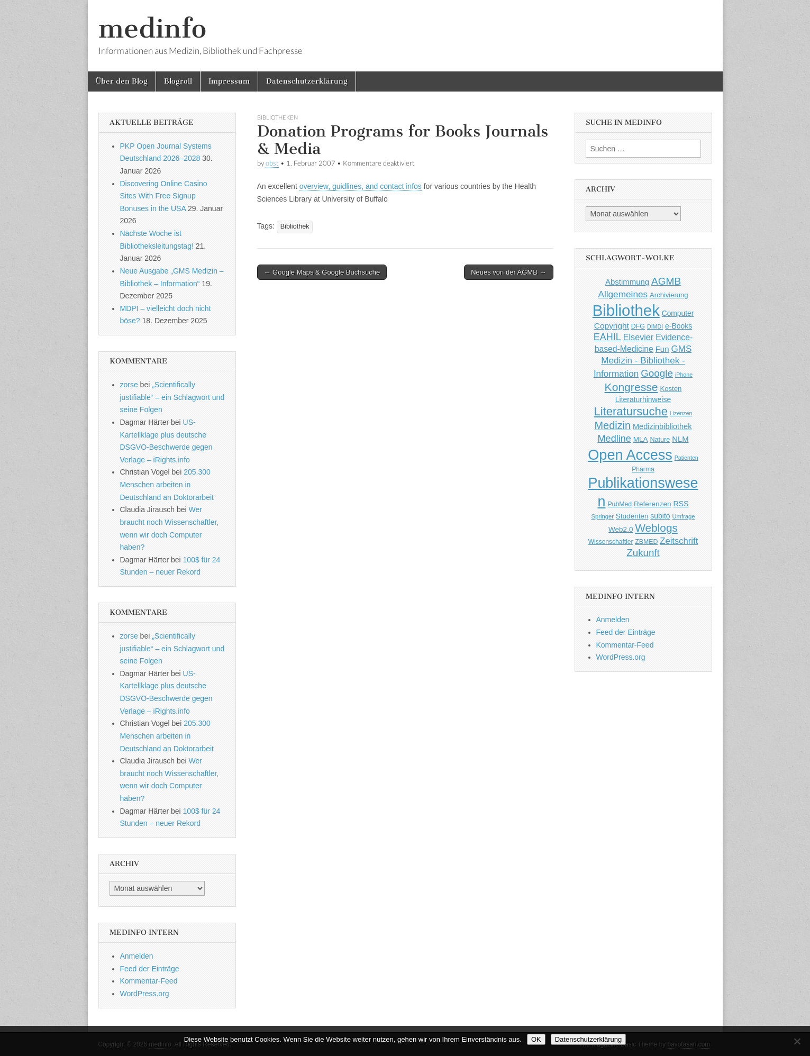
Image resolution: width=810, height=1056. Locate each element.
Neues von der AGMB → (508, 272)
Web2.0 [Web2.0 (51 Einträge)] (620, 529)
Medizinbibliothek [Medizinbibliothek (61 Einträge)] (662, 426)
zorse (129, 384)
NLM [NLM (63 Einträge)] (680, 439)
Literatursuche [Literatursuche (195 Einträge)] (631, 411)
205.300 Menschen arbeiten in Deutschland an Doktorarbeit (167, 484)
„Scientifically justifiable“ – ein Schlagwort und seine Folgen (172, 397)
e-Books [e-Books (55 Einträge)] (678, 326)
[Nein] (796, 1041)
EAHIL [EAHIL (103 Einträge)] (607, 337)
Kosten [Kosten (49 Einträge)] (670, 389)
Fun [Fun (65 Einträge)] (662, 348)
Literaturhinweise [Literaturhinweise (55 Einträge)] (643, 399)
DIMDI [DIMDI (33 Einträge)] (655, 326)
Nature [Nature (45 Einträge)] (660, 439)
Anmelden (136, 956)
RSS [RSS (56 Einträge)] (681, 503)
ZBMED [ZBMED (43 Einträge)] (646, 541)
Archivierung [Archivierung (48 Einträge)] (669, 295)
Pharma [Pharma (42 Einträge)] (643, 469)
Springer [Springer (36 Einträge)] (602, 516)
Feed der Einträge (149, 968)
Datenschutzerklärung (307, 81)
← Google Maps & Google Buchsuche (322, 272)
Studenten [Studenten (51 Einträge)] (632, 516)
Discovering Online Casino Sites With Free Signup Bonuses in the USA (163, 196)
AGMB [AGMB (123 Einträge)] (666, 281)
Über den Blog (122, 81)
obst (272, 163)
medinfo (152, 28)
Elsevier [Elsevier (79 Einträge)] (638, 337)
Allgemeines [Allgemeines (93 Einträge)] (623, 294)
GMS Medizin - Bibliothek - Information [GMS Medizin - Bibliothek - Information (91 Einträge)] (642, 361)
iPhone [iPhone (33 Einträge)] (684, 374)
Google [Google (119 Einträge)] (657, 373)
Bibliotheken (277, 117)
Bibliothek (295, 226)
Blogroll (178, 81)
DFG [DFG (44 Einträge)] (638, 326)
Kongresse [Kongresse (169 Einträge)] (631, 387)
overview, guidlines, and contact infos (360, 186)
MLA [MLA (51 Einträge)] (640, 439)
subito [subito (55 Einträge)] (660, 516)
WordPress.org (144, 993)
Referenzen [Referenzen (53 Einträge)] (652, 504)
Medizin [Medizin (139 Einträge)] (613, 425)
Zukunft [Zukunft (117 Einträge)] (642, 552)
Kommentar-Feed (149, 981)
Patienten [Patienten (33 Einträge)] (686, 457)
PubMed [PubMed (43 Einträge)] (619, 504)
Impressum (229, 81)
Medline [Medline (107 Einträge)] (614, 438)
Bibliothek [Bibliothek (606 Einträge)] (626, 310)
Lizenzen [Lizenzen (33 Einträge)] (681, 413)
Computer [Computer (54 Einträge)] (678, 313)
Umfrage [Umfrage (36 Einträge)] (683, 516)
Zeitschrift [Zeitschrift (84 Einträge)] (679, 541)
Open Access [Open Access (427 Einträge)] (630, 455)
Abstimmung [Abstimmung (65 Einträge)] (627, 281)
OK (536, 1039)
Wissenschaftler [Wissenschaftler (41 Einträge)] (610, 541)
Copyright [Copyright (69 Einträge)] (611, 325)
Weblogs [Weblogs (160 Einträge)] (656, 528)
